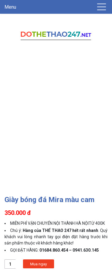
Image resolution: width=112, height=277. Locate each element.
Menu (10, 7)
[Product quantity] (10, 264)
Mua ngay (38, 264)
